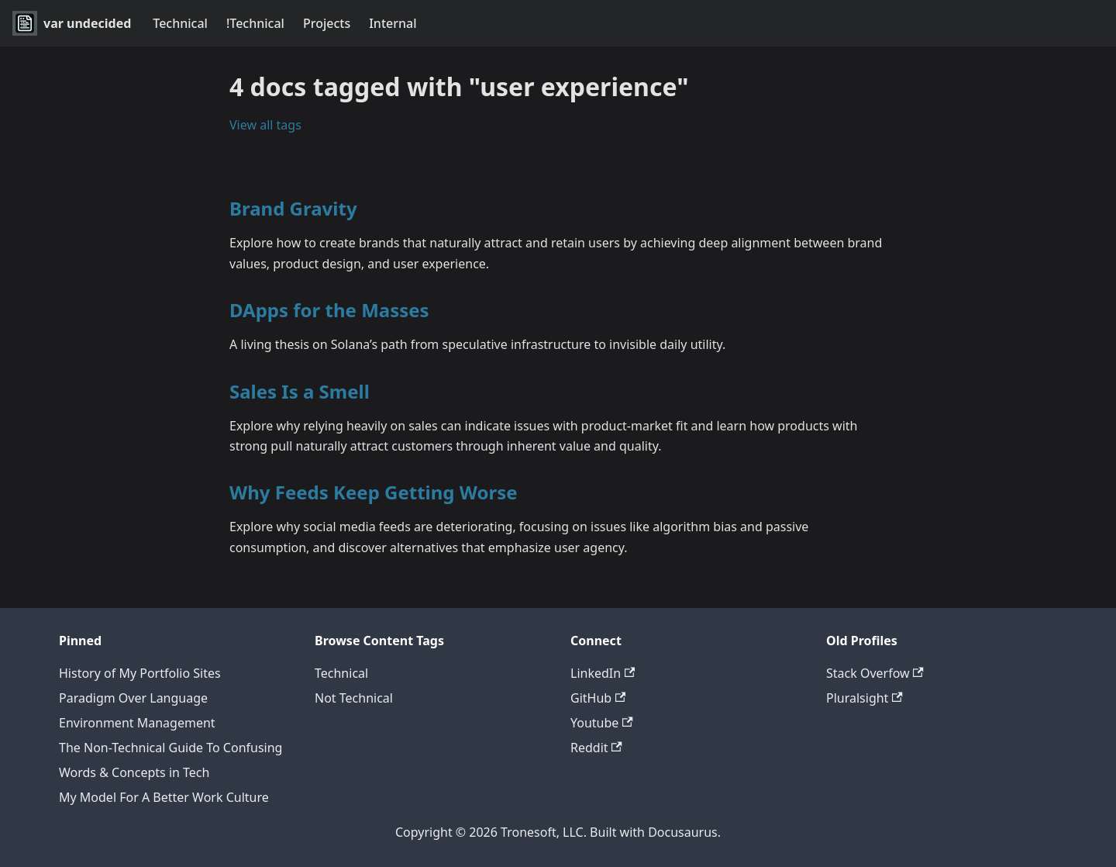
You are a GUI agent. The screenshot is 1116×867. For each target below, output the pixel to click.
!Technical (255, 23)
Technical (180, 23)
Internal (392, 23)
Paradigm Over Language (133, 697)
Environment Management (137, 722)
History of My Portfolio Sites (140, 673)
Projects (326, 23)
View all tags (265, 124)
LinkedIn (602, 673)
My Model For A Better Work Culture (164, 797)
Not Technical (354, 697)
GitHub (597, 697)
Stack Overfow (875, 673)
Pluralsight (864, 697)
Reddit (596, 747)
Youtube (601, 722)
